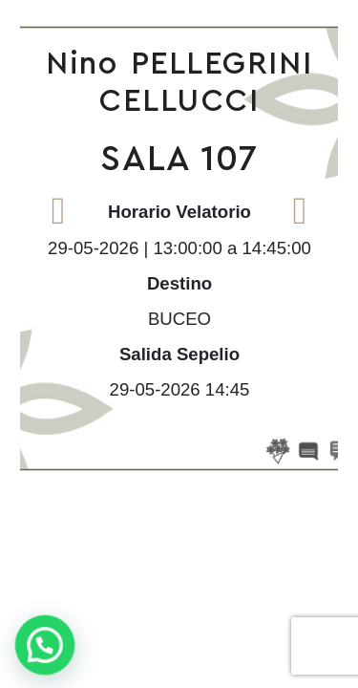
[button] (47, 644)
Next (300, 210)
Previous (58, 210)
